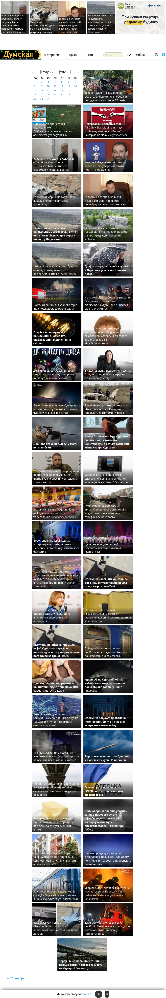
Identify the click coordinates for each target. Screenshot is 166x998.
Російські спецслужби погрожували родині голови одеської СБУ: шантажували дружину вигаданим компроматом (56, 476)
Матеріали (51, 54)
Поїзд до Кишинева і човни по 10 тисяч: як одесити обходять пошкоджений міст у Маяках (106, 652)
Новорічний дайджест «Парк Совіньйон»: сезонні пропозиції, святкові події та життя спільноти (54, 858)
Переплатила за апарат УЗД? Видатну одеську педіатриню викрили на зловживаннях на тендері (52, 615)
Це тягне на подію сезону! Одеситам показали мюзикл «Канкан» (103, 547)
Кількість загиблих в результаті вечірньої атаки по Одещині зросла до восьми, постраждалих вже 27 (56, 756)
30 (41, 98)
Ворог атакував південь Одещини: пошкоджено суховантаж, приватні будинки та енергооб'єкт (55, 409)
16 (41, 90)
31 (48, 98)
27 (68, 94)
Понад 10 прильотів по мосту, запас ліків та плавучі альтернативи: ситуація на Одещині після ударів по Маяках (56, 789)
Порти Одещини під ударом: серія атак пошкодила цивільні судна (55, 306)
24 (48, 94)
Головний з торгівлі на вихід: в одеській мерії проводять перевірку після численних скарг (70, 25)
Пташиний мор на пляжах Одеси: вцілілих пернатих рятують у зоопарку (42, 27)
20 (68, 90)
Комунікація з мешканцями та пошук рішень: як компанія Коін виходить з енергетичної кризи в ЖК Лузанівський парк (55, 579)
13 (68, 86)
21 (75, 90)
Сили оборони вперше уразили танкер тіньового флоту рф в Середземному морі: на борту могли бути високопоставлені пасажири (106, 820)
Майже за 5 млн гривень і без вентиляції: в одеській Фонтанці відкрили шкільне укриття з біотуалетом (108, 615)
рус (129, 54)
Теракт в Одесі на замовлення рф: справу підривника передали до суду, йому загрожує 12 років (106, 96)
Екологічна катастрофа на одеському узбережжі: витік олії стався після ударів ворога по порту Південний (100, 24)
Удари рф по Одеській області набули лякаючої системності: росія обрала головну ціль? (105, 685)
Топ (90, 54)
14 (75, 86)
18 (55, 90)
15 (34, 90)
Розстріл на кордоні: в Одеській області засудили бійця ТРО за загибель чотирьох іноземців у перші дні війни (12, 24)
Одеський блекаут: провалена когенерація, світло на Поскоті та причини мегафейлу (105, 721)
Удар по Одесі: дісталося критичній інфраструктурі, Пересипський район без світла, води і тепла (107, 893)
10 (48, 86)
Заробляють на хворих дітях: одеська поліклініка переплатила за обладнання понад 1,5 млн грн (107, 478)
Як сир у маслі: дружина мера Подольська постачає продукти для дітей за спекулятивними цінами (53, 824)
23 (41, 94)
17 (48, 90)
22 (34, 94)
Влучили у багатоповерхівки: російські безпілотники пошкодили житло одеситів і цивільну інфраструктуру (107, 928)
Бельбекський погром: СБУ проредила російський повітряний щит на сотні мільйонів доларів (55, 928)
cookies (87, 994)
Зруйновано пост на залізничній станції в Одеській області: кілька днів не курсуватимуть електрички (55, 895)
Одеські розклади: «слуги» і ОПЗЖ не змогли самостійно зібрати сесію (105, 791)
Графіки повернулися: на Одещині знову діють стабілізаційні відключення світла (52, 337)
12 (61, 86)
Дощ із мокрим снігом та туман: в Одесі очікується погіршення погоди (107, 270)
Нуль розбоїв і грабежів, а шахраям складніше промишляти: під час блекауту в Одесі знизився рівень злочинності (107, 303)
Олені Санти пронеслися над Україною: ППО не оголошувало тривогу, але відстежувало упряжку (52, 129)
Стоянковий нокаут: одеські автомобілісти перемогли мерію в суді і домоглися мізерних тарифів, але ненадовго (105, 511)
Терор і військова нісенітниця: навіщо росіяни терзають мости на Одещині (81, 964)
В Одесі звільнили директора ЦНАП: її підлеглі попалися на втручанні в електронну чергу (108, 374)
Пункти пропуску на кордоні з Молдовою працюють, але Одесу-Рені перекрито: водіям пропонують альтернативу (108, 858)
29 (34, 98)
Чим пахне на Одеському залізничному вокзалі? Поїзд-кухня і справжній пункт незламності (55, 719)
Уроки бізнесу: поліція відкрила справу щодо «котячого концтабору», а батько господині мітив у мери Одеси (107, 442)
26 (61, 94)
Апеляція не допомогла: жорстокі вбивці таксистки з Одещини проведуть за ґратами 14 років (106, 409)
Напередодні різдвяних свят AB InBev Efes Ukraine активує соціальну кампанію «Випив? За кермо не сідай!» (106, 129)
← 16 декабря (15, 978)
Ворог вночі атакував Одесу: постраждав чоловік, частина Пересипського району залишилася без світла (56, 546)
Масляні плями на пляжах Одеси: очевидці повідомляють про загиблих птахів (54, 270)
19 (61, 90)
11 (55, 86)
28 (75, 94)
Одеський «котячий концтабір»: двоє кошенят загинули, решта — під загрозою (107, 582)
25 (55, 94)
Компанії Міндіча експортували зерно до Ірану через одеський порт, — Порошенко (105, 165)
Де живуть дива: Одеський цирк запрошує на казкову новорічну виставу (53, 374)
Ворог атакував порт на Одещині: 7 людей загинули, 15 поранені (107, 758)
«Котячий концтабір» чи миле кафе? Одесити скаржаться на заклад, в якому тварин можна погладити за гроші (56, 650)
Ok (98, 994)
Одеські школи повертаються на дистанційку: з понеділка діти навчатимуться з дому (55, 686)
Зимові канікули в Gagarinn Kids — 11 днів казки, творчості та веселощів (54, 513)
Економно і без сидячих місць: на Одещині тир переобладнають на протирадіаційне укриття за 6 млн (106, 233)
